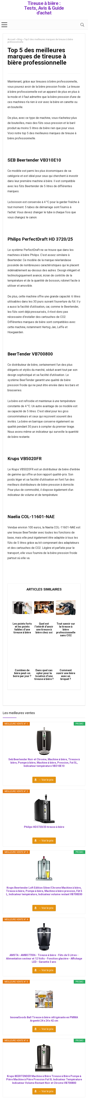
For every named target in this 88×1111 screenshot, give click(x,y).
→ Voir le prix (45, 779)
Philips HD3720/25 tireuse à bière (44, 826)
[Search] (82, 25)
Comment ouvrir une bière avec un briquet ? (65, 674)
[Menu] (4, 25)
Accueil (11, 39)
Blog (19, 39)
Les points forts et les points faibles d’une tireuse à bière (22, 628)
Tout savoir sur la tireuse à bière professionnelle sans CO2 (65, 629)
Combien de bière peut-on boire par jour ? (22, 673)
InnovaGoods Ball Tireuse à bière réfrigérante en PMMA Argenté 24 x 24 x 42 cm (44, 1019)
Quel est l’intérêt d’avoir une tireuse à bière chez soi (44, 628)
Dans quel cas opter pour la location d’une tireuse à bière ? (44, 674)
